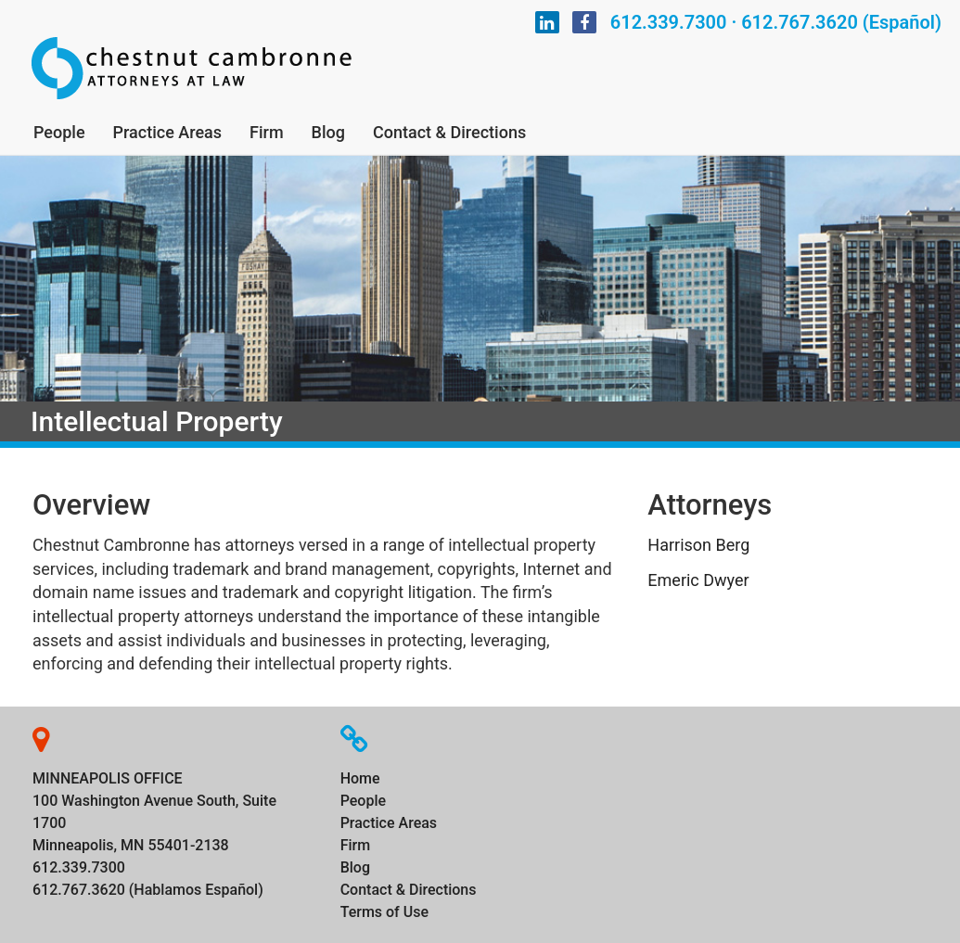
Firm (267, 132)
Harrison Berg (698, 544)
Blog (328, 132)
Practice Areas (167, 132)
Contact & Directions (449, 132)
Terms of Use (384, 912)
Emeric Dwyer (698, 580)
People (59, 132)
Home (360, 778)
